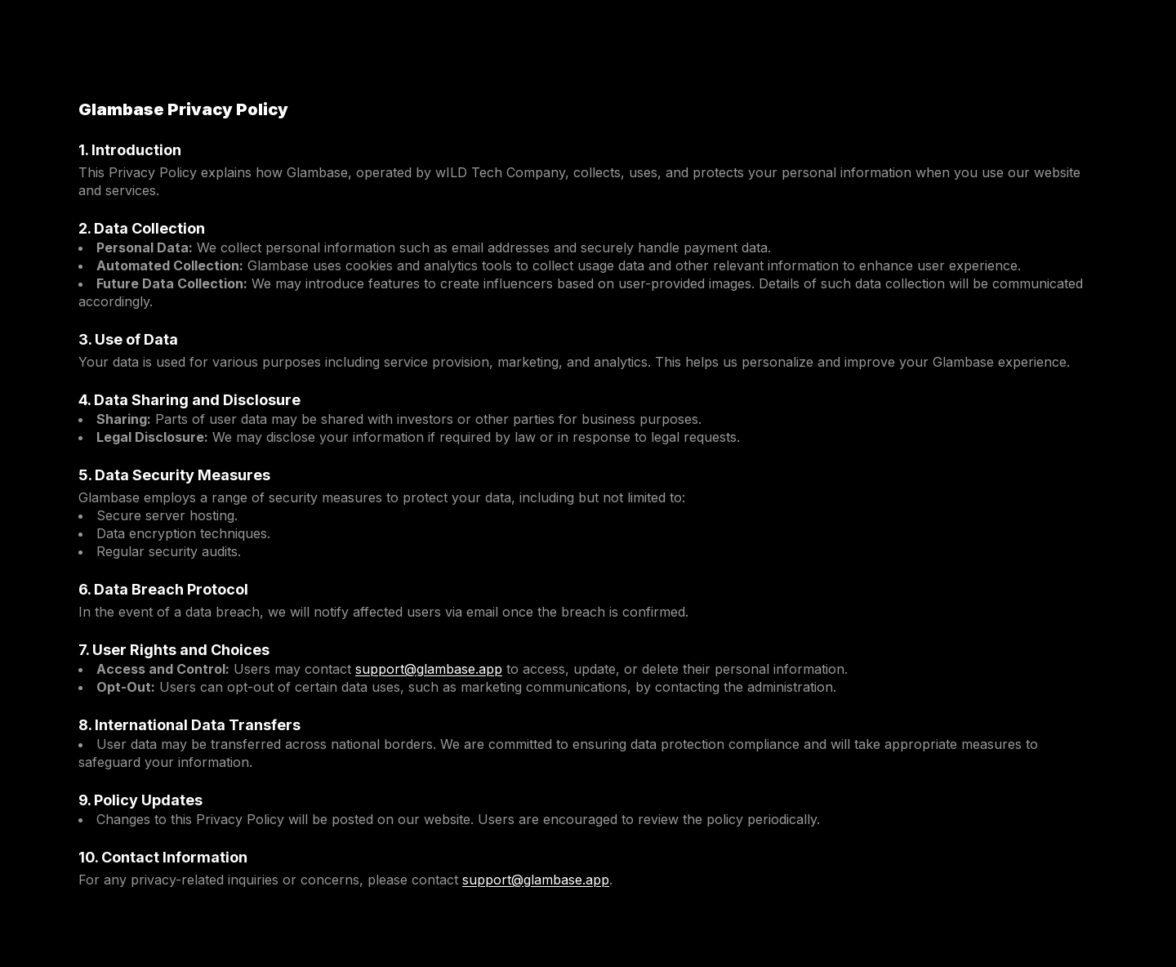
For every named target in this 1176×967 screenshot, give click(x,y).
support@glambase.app (428, 669)
